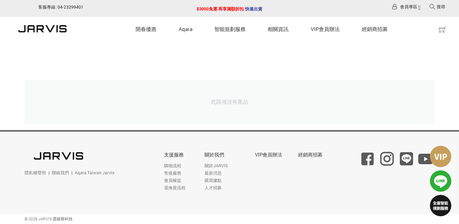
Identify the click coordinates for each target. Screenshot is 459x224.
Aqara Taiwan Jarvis (94, 173)
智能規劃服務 (230, 29)
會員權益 (172, 180)
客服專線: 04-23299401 (60, 7)
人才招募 (213, 188)
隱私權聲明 (35, 173)
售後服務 (172, 173)
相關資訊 (278, 29)
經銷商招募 (375, 29)
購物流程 (172, 165)
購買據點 (213, 180)
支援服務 (174, 154)
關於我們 (214, 154)
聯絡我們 (60, 173)
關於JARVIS (216, 165)
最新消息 (213, 173)
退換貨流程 (175, 188)
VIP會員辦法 (325, 29)
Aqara (185, 29)
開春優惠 (146, 29)
